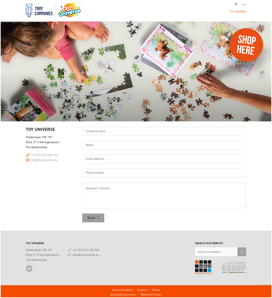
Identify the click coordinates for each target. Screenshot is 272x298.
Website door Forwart (151, 294)
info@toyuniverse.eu (44, 160)
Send (93, 217)
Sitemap (156, 289)
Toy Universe (238, 11)
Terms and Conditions (122, 289)
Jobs (243, 4)
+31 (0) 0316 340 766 (44, 155)
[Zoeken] (241, 251)
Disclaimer (142, 289)
